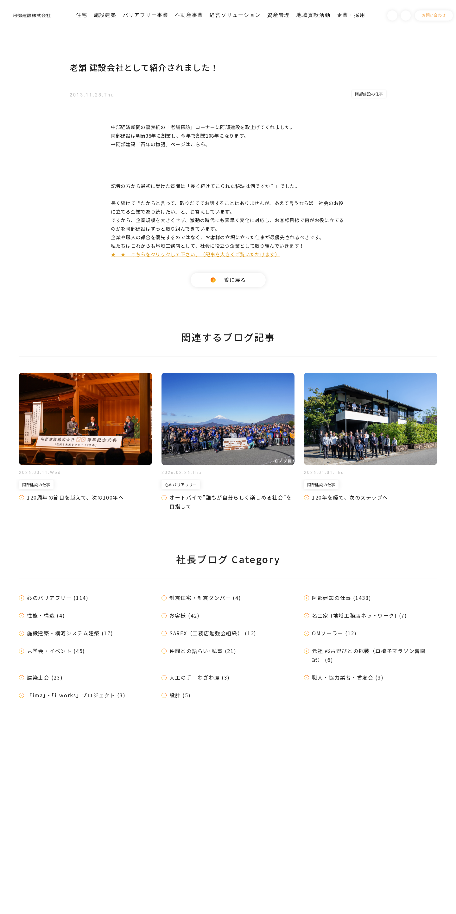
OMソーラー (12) (334, 633)
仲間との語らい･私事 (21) (203, 651)
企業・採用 (351, 15)
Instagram (406, 15)
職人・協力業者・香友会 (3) (348, 677)
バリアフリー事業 (145, 15)
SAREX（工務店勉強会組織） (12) (212, 633)
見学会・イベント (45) (56, 651)
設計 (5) (180, 695)
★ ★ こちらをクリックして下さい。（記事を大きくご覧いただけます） (195, 254)
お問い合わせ (434, 15)
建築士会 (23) (45, 677)
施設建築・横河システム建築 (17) (70, 633)
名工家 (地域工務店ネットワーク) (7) (359, 615)
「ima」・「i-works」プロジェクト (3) (76, 695)
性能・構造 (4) (46, 615)
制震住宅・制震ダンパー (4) (205, 597)
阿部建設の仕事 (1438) (341, 597)
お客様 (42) (184, 615)
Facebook (392, 15)
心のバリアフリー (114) (58, 597)
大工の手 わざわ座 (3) (199, 677)
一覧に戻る (228, 279)
